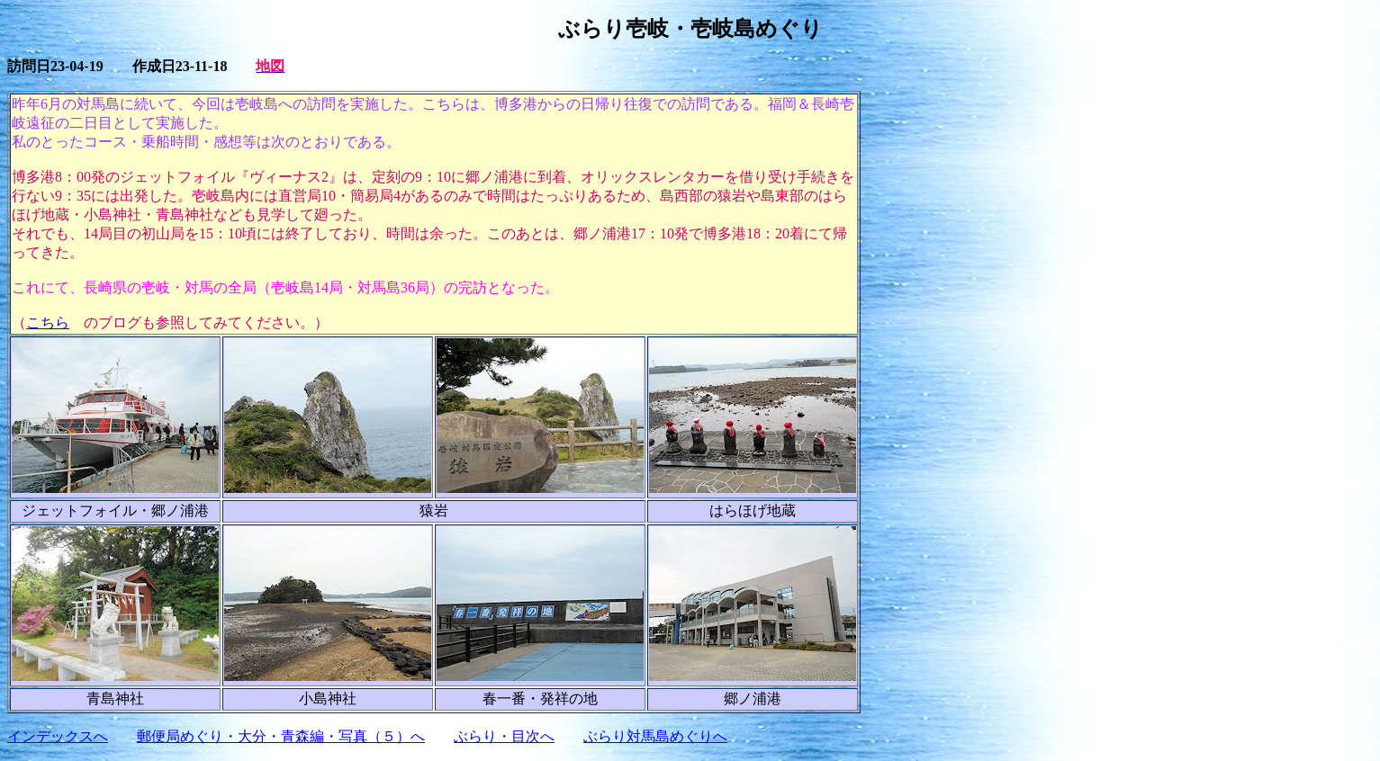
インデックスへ (57, 736)
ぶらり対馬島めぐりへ (655, 736)
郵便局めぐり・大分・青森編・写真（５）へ (281, 736)
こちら (47, 322)
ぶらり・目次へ (504, 736)
